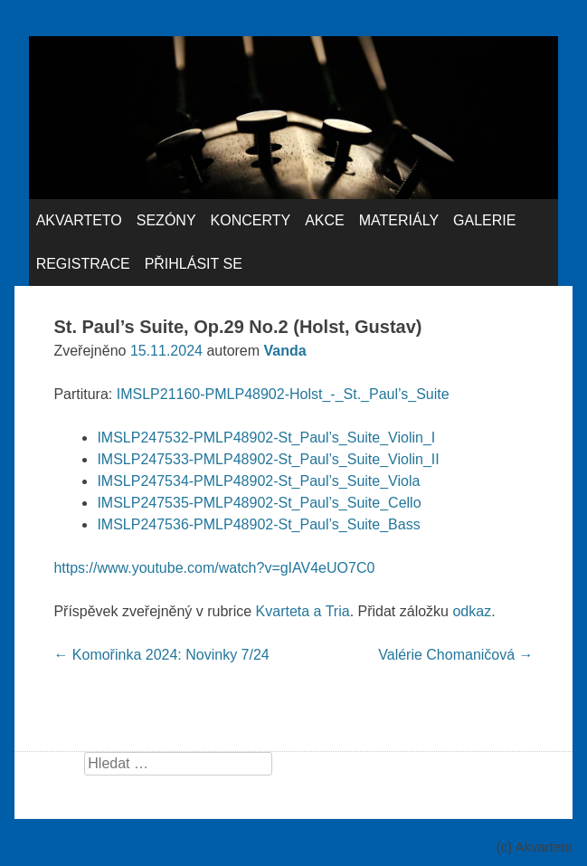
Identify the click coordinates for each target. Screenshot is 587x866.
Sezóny (166, 220)
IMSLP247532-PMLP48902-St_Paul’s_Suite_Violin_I (266, 437)
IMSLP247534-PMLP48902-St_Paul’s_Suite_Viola (258, 481)
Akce (325, 220)
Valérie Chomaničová (455, 654)
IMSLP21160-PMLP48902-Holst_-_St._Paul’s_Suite (283, 394)
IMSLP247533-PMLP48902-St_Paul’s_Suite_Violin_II (268, 459)
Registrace (83, 263)
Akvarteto (79, 220)
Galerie (484, 220)
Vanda (285, 350)
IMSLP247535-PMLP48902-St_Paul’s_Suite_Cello (259, 502)
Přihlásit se (193, 263)
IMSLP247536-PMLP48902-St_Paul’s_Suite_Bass (258, 524)
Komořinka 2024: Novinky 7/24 (161, 654)
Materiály (399, 220)
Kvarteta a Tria (303, 611)
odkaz (471, 611)
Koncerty (251, 220)
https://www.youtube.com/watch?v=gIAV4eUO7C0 (213, 568)
